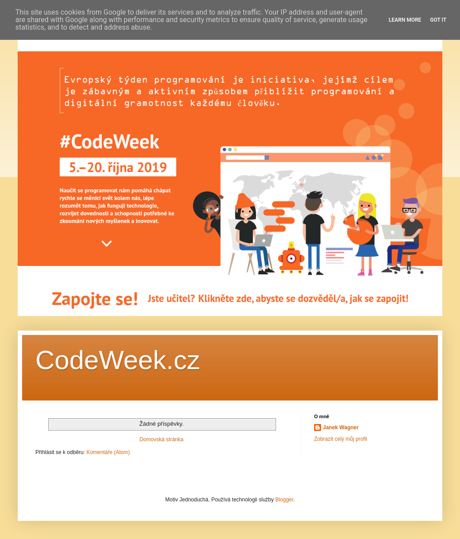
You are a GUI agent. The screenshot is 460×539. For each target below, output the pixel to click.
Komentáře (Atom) (108, 452)
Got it (438, 20)
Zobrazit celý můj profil (340, 439)
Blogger (284, 500)
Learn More (405, 20)
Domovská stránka (161, 439)
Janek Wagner (341, 427)
